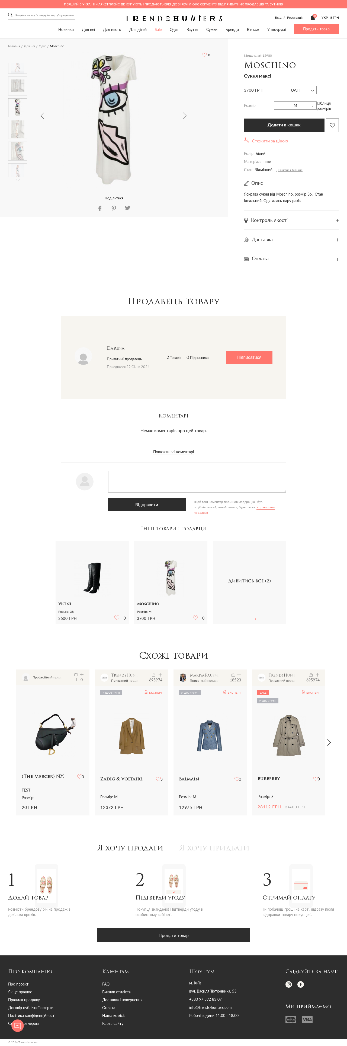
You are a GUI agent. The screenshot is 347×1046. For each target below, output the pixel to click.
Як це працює (20, 992)
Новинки (66, 29)
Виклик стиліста (116, 992)
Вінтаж (253, 29)
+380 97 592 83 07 (205, 1000)
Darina (115, 348)
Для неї (88, 29)
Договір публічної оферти (30, 1008)
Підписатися (249, 357)
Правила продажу (24, 1000)
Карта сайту (112, 1024)
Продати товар (316, 29)
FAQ (106, 985)
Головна (14, 46)
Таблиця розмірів (324, 106)
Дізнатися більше (289, 170)
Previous (42, 116)
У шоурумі (276, 29)
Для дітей (138, 29)
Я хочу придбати (216, 849)
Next (185, 116)
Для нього (112, 29)
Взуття (192, 29)
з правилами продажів (204, 507)
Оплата (108, 1008)
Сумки (211, 29)
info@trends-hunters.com (210, 1008)
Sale (158, 29)
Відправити (135, 504)
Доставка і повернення (122, 1000)
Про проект (18, 985)
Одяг (174, 29)
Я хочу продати (128, 849)
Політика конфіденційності (31, 1016)
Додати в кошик (284, 125)
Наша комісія (114, 1016)
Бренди (232, 29)
